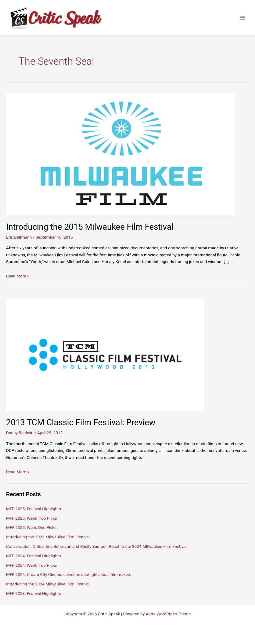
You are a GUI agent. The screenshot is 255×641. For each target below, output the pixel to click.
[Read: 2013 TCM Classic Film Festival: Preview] (105, 354)
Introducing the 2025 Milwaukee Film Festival (48, 536)
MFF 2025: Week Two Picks (31, 518)
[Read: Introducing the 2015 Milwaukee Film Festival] (120, 154)
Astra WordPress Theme (168, 613)
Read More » (17, 275)
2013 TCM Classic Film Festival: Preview (80, 422)
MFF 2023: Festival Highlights (33, 593)
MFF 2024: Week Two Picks (31, 565)
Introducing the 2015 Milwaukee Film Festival (89, 227)
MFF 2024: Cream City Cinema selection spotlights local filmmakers (68, 574)
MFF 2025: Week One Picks (31, 527)
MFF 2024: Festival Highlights (33, 555)
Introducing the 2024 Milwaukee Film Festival (48, 583)
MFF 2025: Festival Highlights (33, 508)
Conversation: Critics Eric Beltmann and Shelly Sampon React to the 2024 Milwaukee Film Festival (96, 546)
